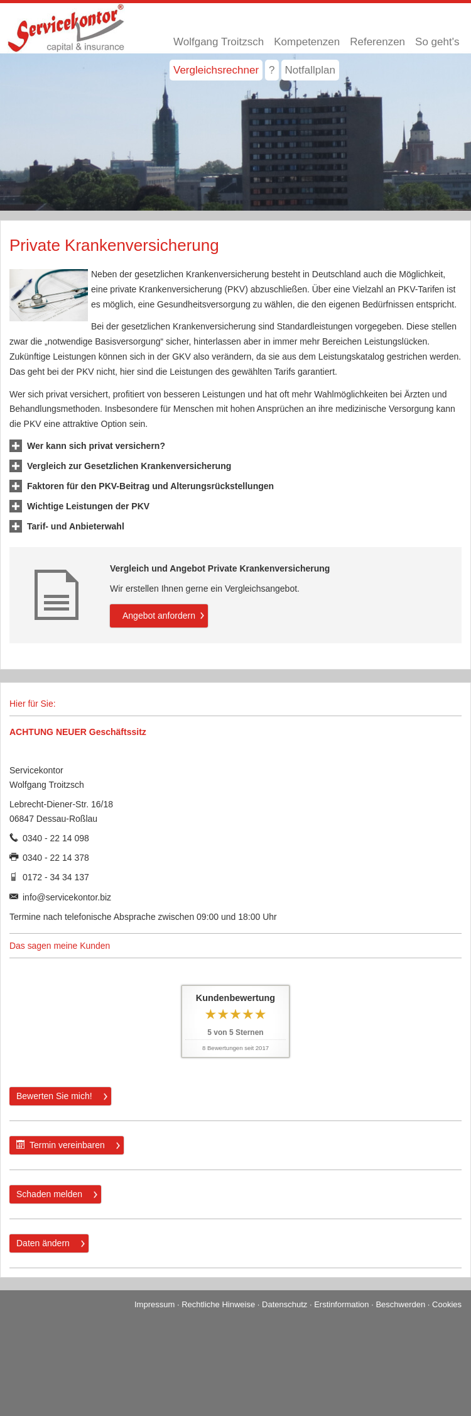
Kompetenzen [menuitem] (307, 42)
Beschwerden (400, 1304)
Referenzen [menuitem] (377, 42)
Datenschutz (284, 1304)
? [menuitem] (271, 70)
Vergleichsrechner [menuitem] (216, 70)
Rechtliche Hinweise (218, 1304)
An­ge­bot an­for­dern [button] (158, 616)
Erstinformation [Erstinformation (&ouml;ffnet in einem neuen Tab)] (341, 1304)
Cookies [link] (447, 1304)
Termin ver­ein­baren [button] (60, 1145)
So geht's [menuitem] (437, 42)
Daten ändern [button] (43, 1243)
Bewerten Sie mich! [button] (54, 1096)
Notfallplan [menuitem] (310, 70)
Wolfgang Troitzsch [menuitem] (218, 42)
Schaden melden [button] (49, 1194)
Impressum (154, 1304)
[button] (96, 446)
